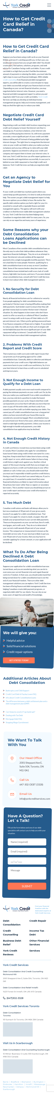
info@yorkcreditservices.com (35, 798)
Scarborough (9, 1089)
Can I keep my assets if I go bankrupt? (20, 712)
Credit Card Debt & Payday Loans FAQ (21, 694)
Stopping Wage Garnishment (17, 722)
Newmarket (8, 1087)
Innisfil (29, 1084)
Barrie (5, 1082)
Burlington (39, 1082)
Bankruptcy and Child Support (17, 690)
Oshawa (20, 1087)
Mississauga (39, 1084)
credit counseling (10, 80)
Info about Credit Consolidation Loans (21, 698)
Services (34, 950)
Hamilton (18, 1084)
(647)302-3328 (15, 998)
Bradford (15, 1082)
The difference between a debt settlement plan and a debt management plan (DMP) (26, 702)
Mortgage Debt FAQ (14, 719)
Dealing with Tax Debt (14, 715)
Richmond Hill (32, 1087)
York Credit (43, 97)
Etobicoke (7, 1084)
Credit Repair (37, 920)
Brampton (26, 1082)
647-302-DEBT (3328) (31, 784)
